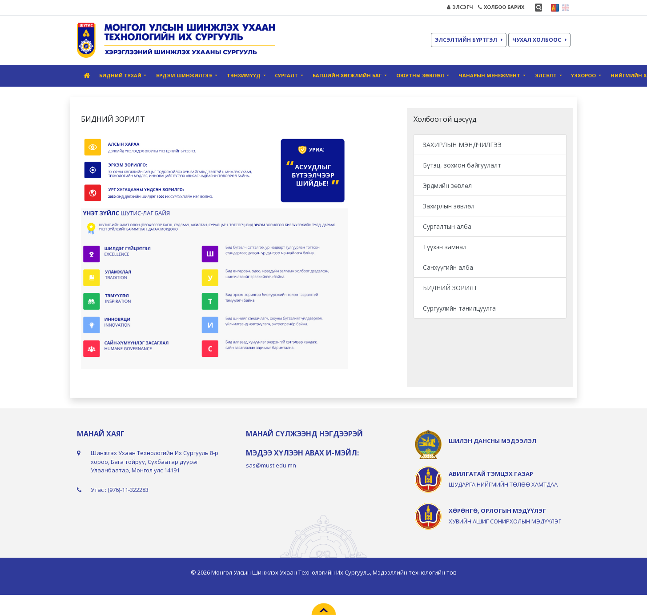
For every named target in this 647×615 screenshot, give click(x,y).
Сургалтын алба (447, 226)
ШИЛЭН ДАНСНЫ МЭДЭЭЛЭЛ (492, 441)
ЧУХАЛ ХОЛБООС (539, 40)
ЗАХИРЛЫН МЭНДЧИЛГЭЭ (462, 144)
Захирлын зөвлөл (448, 206)
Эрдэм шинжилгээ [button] (184, 75)
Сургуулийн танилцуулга (459, 308)
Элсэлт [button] (546, 75)
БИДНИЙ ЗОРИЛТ (450, 288)
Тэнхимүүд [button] (244, 75)
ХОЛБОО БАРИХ (501, 7)
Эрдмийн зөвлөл (447, 185)
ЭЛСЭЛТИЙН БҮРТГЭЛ (468, 40)
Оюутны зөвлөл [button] (421, 75)
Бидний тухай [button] (121, 75)
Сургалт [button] (287, 75)
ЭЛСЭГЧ (460, 7)
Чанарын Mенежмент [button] (490, 75)
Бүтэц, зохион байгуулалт (462, 165)
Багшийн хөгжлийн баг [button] (348, 75)
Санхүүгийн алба (448, 267)
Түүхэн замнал (444, 247)
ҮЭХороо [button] (584, 75)
